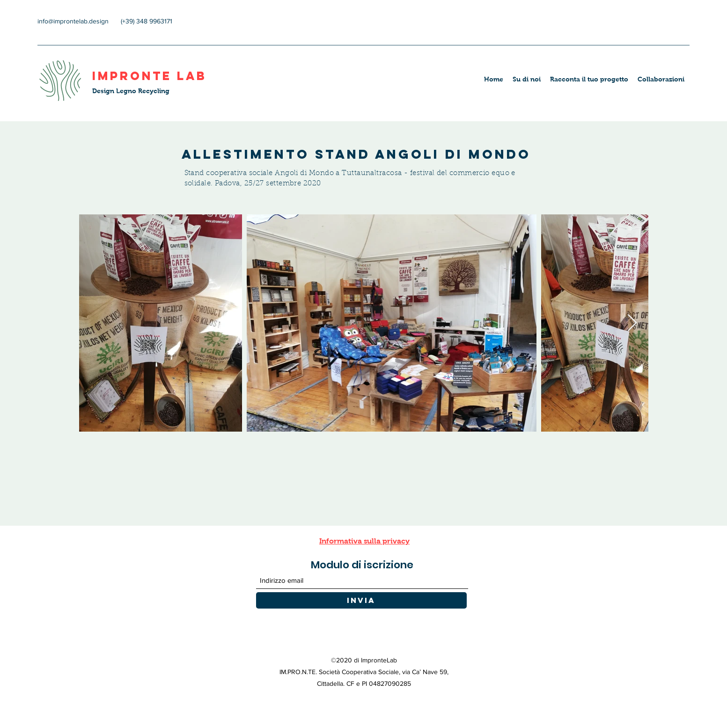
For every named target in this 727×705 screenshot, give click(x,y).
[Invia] (361, 600)
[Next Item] (632, 323)
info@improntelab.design (73, 21)
